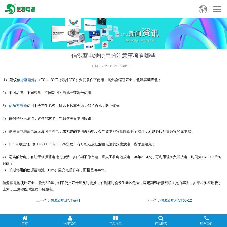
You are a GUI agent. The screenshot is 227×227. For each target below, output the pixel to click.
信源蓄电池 (26, 80)
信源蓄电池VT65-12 (176, 200)
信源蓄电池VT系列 (65, 200)
